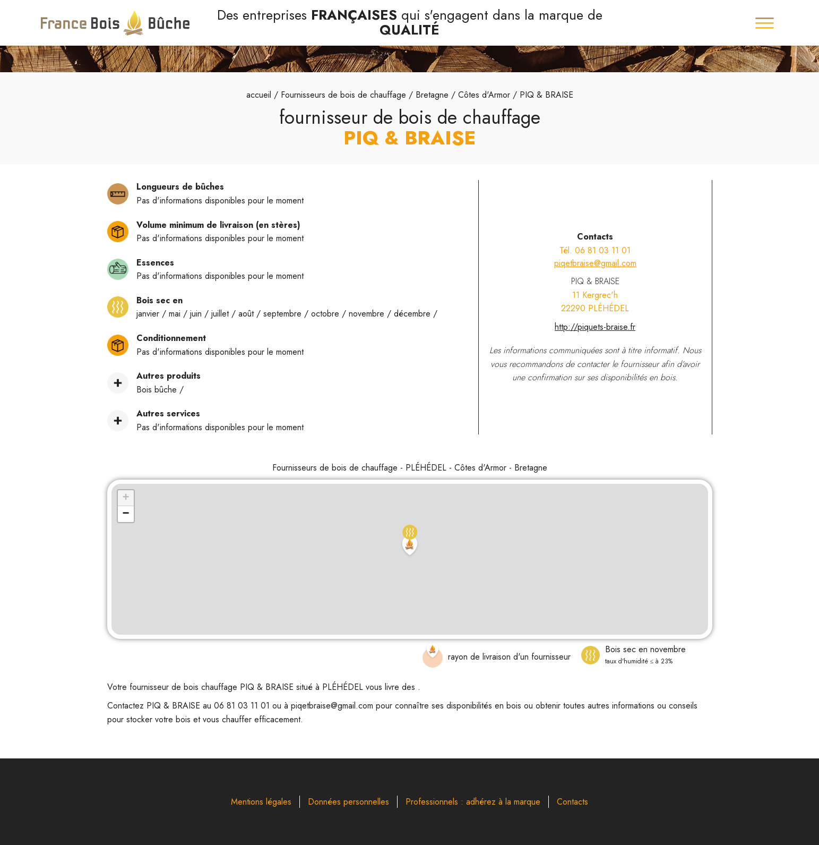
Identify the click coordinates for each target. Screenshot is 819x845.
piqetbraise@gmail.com (595, 263)
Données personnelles (348, 802)
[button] (409, 542)
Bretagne (432, 95)
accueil (258, 95)
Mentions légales (261, 802)
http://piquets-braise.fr (595, 327)
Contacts (572, 802)
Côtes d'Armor (484, 95)
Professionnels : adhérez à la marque (473, 802)
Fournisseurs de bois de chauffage (343, 95)
